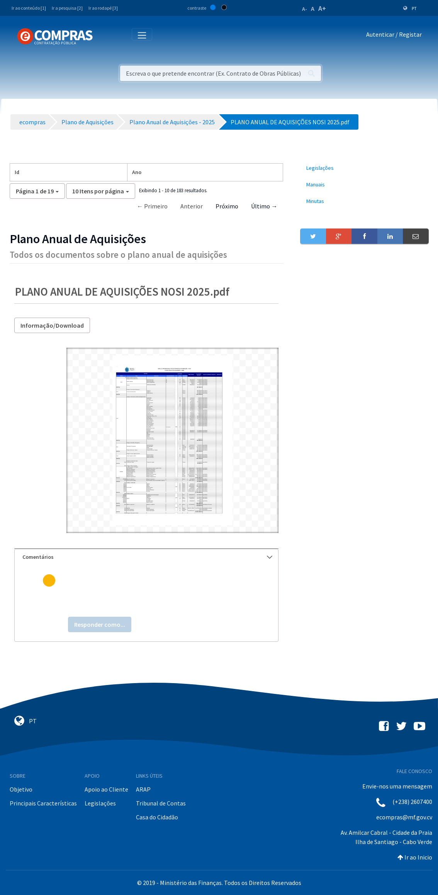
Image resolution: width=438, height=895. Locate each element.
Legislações (100, 803)
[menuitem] (364, 168)
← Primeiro (152, 206)
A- (304, 8)
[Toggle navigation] (103, 36)
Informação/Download (52, 325)
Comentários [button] (147, 556)
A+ (322, 8)
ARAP (143, 789)
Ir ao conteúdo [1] (29, 8)
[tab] (146, 557)
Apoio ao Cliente (106, 789)
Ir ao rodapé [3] (103, 8)
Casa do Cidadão (157, 817)
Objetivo (21, 789)
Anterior (191, 206)
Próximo (227, 206)
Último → (264, 206)
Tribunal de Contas (161, 803)
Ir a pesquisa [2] (67, 8)
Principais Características (43, 803)
